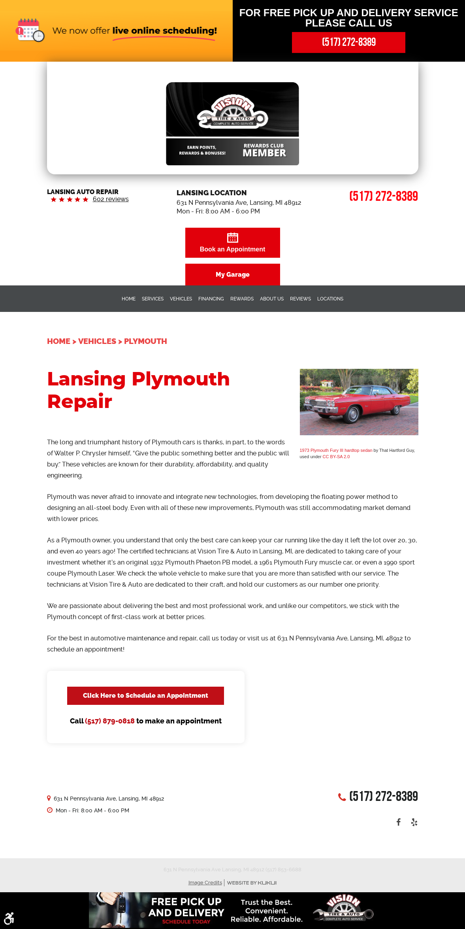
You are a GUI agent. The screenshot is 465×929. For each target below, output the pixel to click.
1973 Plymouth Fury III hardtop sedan (336, 450)
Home (129, 299)
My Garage (233, 274)
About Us (272, 299)
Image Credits (205, 883)
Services (153, 299)
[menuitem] (129, 298)
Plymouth (145, 341)
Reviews (300, 299)
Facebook (398, 822)
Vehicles (181, 299)
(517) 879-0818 (110, 721)
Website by (251, 883)
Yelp (414, 822)
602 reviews (111, 199)
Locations (330, 299)
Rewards (242, 299)
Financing (211, 299)
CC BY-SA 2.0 (336, 456)
